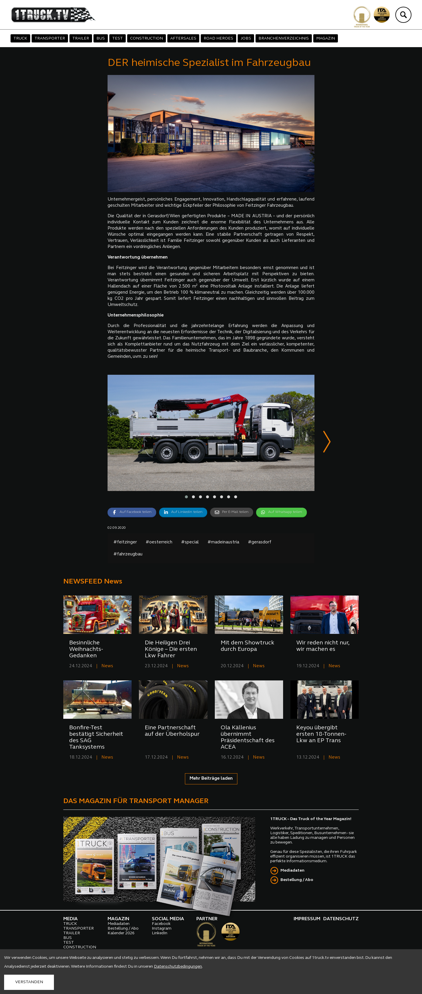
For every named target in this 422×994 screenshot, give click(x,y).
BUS (100, 38)
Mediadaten (292, 871)
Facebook (161, 924)
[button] (186, 497)
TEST (117, 38)
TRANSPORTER (50, 38)
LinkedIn (159, 933)
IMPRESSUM (307, 919)
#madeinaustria (223, 542)
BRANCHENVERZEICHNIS (283, 38)
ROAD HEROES (218, 38)
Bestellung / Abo (296, 880)
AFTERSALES (183, 38)
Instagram (161, 929)
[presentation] (327, 443)
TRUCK (20, 38)
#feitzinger (125, 542)
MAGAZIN (325, 38)
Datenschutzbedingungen (178, 966)
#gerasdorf (259, 542)
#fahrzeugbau (127, 554)
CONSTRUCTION (146, 38)
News (107, 666)
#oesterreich (159, 542)
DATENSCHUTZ (341, 919)
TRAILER (80, 38)
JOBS (246, 38)
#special (190, 542)
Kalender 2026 (121, 933)
